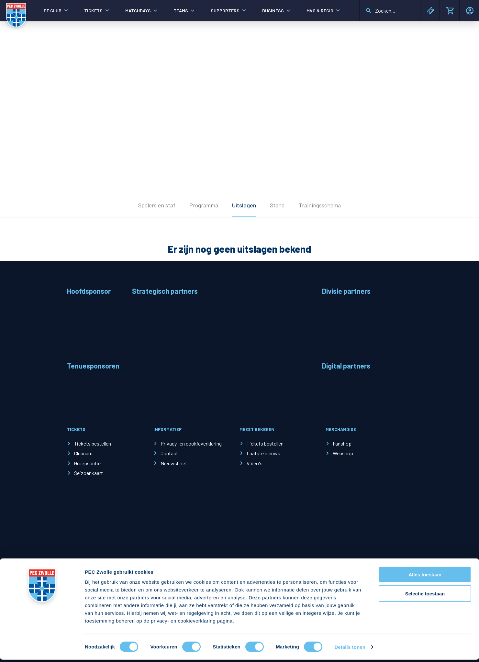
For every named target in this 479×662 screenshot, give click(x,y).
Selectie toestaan (425, 596)
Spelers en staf (156, 205)
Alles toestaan (424, 576)
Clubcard (83, 453)
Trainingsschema (320, 205)
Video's (254, 463)
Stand (277, 205)
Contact (169, 453)
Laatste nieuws (263, 453)
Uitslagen (244, 205)
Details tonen (349, 649)
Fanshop (342, 443)
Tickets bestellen (92, 443)
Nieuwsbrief (174, 463)
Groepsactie (87, 463)
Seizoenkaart (88, 473)
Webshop (343, 453)
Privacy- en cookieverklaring (191, 443)
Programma (203, 205)
